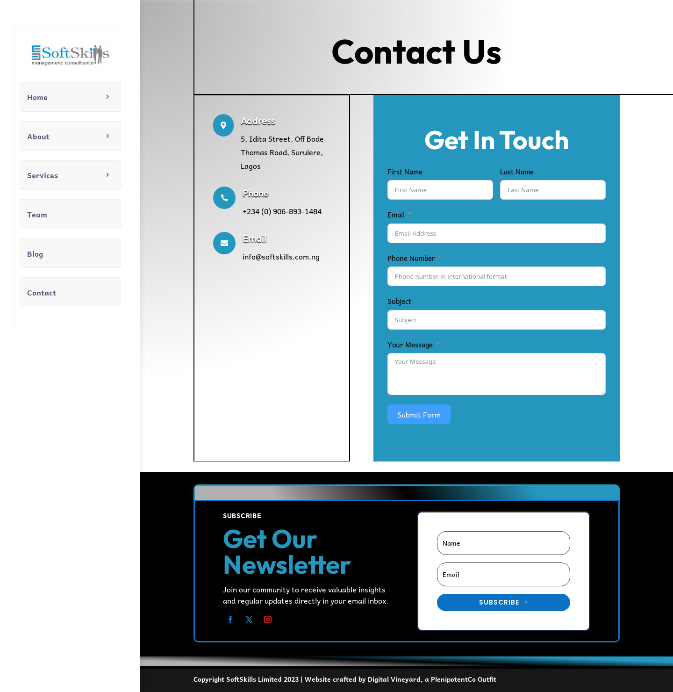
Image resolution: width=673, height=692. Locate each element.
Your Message (410, 344)
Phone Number (411, 258)
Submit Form (419, 414)
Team (37, 214)
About (38, 136)
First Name (404, 171)
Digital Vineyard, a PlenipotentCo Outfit (432, 679)
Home (37, 97)
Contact (41, 292)
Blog (35, 253)
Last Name (517, 171)
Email (396, 214)
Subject (399, 301)
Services (42, 175)
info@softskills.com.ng (281, 256)
